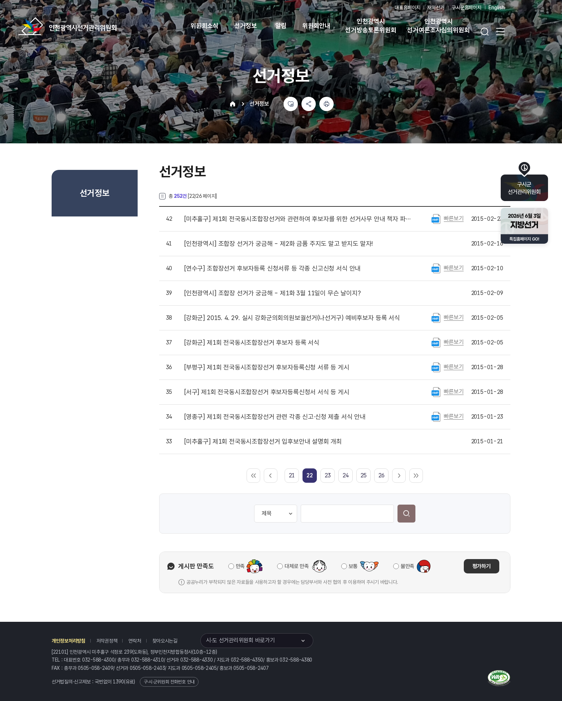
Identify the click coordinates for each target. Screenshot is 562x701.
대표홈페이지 (407, 7)
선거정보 (245, 25)
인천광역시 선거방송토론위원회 (370, 26)
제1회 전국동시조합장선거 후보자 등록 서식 (251, 342)
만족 (240, 566)
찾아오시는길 (164, 641)
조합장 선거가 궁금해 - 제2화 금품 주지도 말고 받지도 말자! (278, 243)
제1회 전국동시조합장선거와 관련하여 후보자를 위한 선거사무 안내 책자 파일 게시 (298, 219)
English (497, 7)
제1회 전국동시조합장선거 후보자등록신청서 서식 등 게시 (266, 392)
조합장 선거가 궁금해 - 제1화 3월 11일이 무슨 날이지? (272, 293)
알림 (281, 25)
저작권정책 (107, 641)
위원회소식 (204, 25)
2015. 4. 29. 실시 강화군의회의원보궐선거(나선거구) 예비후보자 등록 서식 (292, 318)
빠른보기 (453, 218)
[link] (309, 475)
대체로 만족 (297, 566)
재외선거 (435, 7)
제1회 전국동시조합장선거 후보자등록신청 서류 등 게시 (266, 367)
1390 (118, 682)
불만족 (407, 566)
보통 (353, 566)
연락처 (134, 641)
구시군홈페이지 (466, 7)
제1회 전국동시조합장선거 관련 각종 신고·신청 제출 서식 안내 (275, 417)
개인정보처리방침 (68, 641)
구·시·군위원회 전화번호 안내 (169, 682)
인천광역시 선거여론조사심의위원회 (438, 26)
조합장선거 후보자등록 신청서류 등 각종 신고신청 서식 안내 (272, 268)
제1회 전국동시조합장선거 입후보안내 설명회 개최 (263, 441)
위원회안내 (316, 25)
